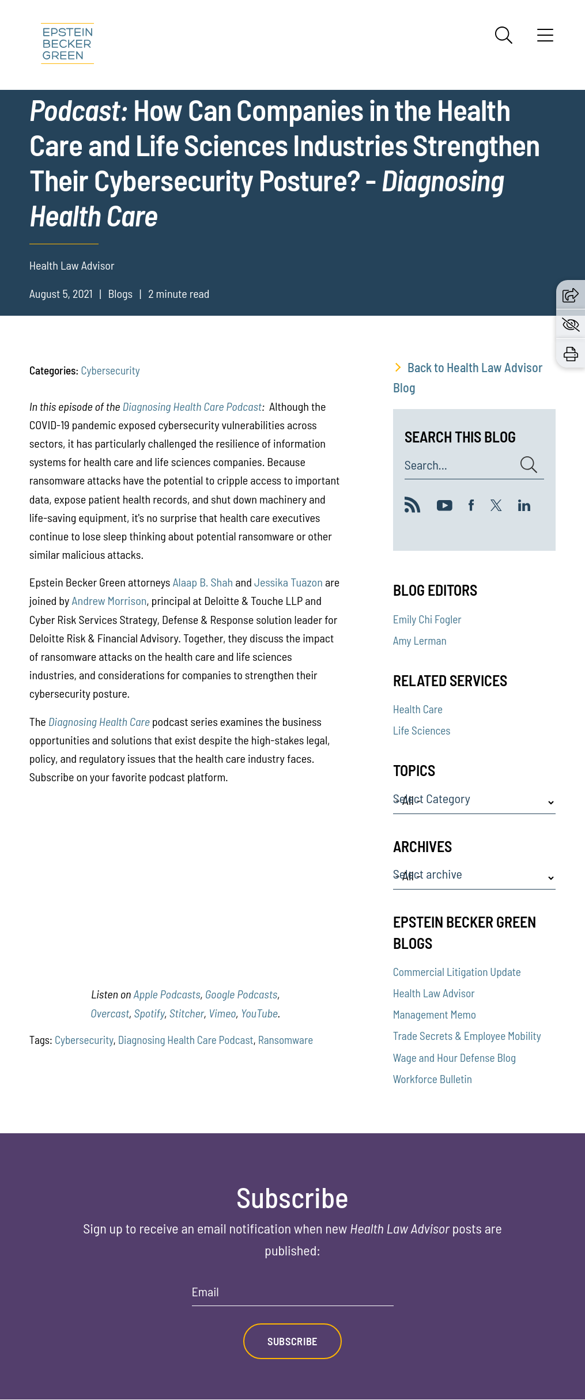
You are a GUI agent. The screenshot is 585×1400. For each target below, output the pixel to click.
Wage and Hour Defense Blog (454, 1057)
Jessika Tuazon (288, 582)
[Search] (503, 35)
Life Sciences (422, 730)
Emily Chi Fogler (427, 619)
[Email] (293, 1295)
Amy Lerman (420, 640)
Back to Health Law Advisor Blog (468, 377)
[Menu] (545, 39)
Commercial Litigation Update (457, 971)
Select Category (431, 798)
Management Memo (434, 1014)
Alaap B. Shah (202, 582)
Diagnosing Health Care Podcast (192, 406)
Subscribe (292, 1341)
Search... (426, 465)
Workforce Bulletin (432, 1078)
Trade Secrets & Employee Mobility (467, 1035)
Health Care (418, 709)
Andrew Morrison (108, 600)
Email (205, 1292)
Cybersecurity (110, 370)
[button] (571, 294)
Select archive (427, 874)
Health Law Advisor (434, 993)
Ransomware (285, 1039)
